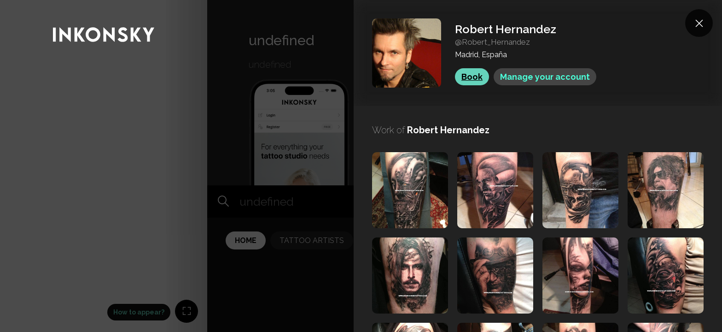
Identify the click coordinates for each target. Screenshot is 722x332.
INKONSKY (19, 4)
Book (472, 77)
